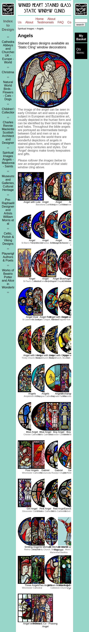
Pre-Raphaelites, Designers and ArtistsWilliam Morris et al (10, 211)
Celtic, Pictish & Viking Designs (8, 238)
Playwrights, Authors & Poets (10, 257)
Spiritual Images (26, 28)
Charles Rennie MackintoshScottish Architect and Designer (9, 132)
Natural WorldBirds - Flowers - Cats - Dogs (8, 90)
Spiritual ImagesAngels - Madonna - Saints (8, 159)
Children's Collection (8, 110)
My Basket (81, 37)
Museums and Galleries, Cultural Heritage (8, 183)
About (29, 22)
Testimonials (45, 22)
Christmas (8, 72)
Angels (40, 28)
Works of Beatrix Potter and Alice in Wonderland (10, 279)
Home (39, 18)
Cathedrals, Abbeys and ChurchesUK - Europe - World (9, 52)
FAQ (60, 22)
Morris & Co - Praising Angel (45, 625)
